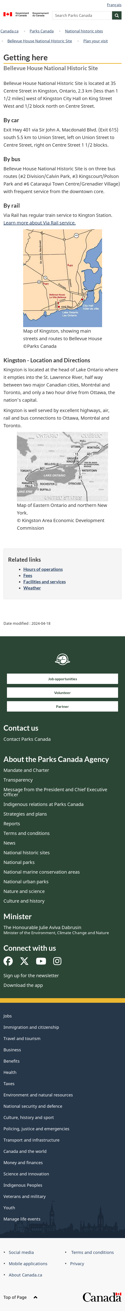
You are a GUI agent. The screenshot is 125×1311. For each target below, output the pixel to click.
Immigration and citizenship (31, 1027)
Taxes (9, 1083)
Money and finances (23, 1162)
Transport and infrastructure (31, 1140)
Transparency (18, 780)
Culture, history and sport (28, 1117)
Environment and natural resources (38, 1095)
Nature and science (24, 891)
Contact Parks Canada (27, 739)
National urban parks (26, 881)
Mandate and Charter (26, 770)
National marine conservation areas (41, 872)
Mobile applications (28, 1263)
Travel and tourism (22, 1038)
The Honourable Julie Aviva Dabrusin (56, 929)
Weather (32, 587)
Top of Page (20, 1297)
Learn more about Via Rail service (39, 223)
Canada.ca (9, 31)
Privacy (77, 1263)
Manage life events (22, 1219)
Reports (11, 823)
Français (114, 4)
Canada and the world (25, 1151)
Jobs (7, 1016)
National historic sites (84, 31)
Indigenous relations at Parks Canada (43, 804)
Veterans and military (24, 1196)
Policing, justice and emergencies (36, 1128)
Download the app (23, 985)
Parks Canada (42, 31)
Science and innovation (26, 1174)
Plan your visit (95, 41)
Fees (27, 575)
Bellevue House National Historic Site (39, 41)
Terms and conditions (26, 833)
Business (12, 1049)
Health (9, 1072)
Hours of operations (43, 569)
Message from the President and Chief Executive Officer (55, 792)
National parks (19, 862)
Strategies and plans (25, 814)
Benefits (11, 1061)
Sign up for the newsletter (31, 975)
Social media (21, 1252)
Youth (9, 1207)
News (9, 843)
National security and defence (32, 1106)
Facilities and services (44, 581)
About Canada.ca (25, 1275)
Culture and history (23, 901)
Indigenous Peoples (22, 1185)
